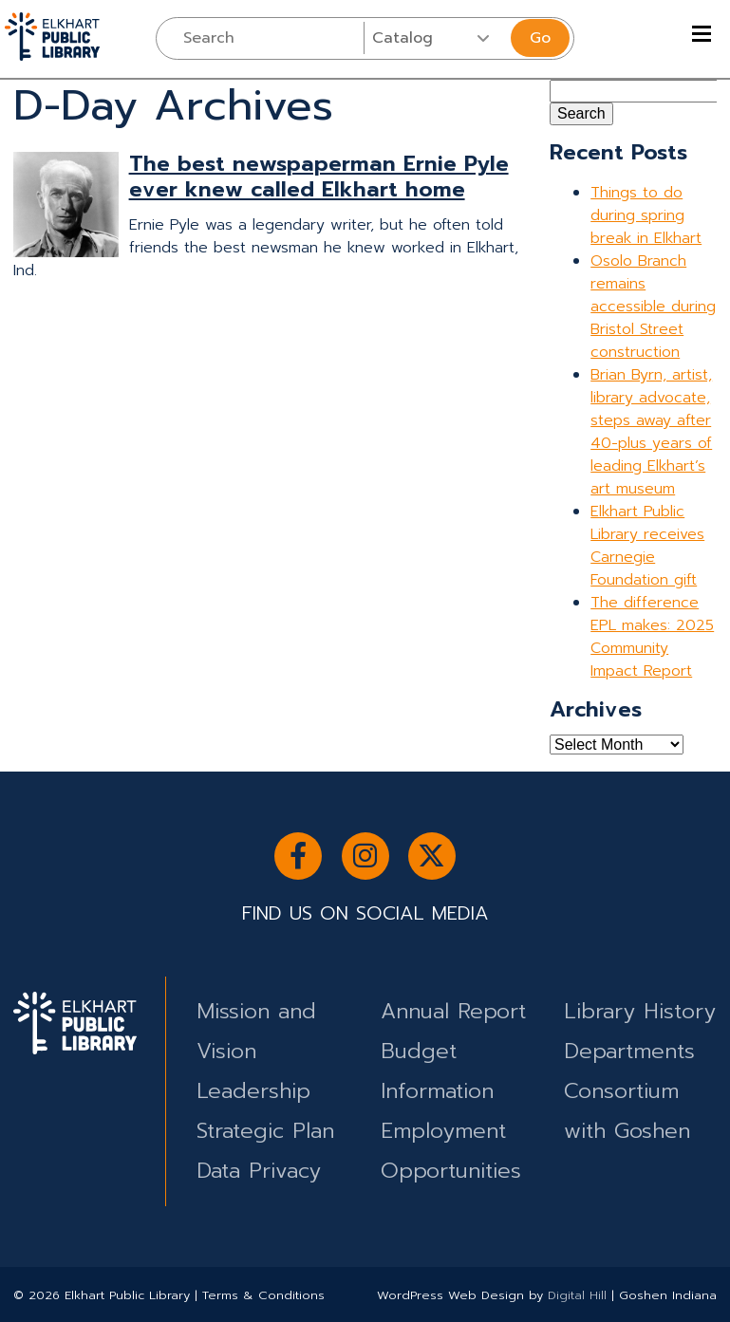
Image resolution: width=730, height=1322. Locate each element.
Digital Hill (577, 1295)
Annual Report (453, 1011)
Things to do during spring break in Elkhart (646, 215)
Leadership (253, 1091)
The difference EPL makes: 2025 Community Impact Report (652, 636)
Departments (629, 1051)
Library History (640, 1011)
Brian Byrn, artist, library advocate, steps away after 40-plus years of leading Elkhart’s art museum (651, 431)
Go (540, 38)
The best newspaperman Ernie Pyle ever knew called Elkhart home (319, 176)
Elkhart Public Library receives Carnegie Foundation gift (647, 545)
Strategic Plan (265, 1130)
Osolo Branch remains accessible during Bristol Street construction (653, 306)
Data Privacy (259, 1170)
